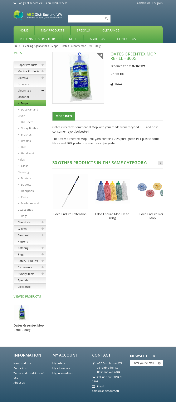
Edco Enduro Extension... (70, 214)
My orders (58, 363)
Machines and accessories (28, 206)
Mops (24, 103)
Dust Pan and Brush (28, 113)
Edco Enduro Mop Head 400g (112, 216)
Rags (23, 216)
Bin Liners (26, 122)
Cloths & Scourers (23, 81)
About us (19, 382)
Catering (23, 248)
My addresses (61, 368)
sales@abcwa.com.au (105, 391)
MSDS (73, 39)
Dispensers (25, 267)
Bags (21, 254)
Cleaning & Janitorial (24, 94)
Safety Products (28, 261)
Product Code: (121, 66)
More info (64, 116)
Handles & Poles (26, 156)
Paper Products (27, 65)
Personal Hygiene (23, 238)
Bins (23, 147)
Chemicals (24, 222)
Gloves (22, 229)
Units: (115, 74)
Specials (83, 30)
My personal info (62, 373)
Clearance (110, 30)
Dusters (25, 178)
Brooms (25, 141)
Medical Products (28, 71)
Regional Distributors (38, 39)
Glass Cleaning (23, 169)
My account (65, 355)
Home (24, 30)
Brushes (26, 134)
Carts (24, 197)
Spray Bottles (29, 128)
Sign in (158, 3)
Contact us (143, 3)
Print (118, 84)
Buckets (25, 184)
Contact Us (126, 39)
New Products (52, 30)
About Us (97, 39)
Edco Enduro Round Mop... (153, 216)
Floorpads (27, 191)
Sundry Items (26, 274)
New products (22, 363)
